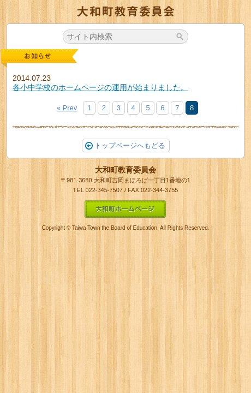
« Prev (67, 108)
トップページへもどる (125, 145)
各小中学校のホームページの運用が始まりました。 (100, 87)
